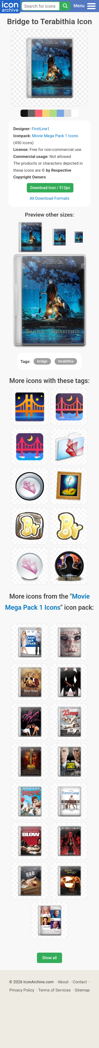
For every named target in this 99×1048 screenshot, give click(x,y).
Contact (80, 981)
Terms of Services (54, 990)
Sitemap (82, 990)
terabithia (66, 361)
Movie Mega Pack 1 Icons (55, 135)
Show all (49, 958)
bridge (42, 361)
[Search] (65, 6)
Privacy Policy (21, 990)
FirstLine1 (41, 128)
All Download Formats (50, 198)
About (63, 981)
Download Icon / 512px (50, 187)
